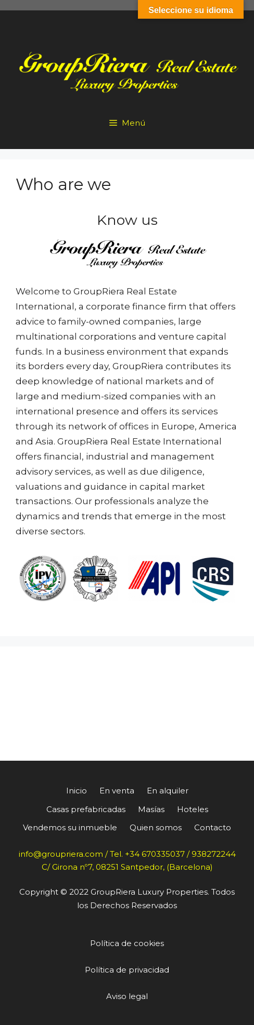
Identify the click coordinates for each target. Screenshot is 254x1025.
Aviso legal (127, 996)
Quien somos (156, 827)
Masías (151, 809)
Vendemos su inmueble (70, 827)
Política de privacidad (127, 970)
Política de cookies (127, 943)
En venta (116, 790)
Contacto (212, 827)
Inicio (76, 790)
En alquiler (167, 790)
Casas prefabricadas (85, 809)
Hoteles (192, 809)
